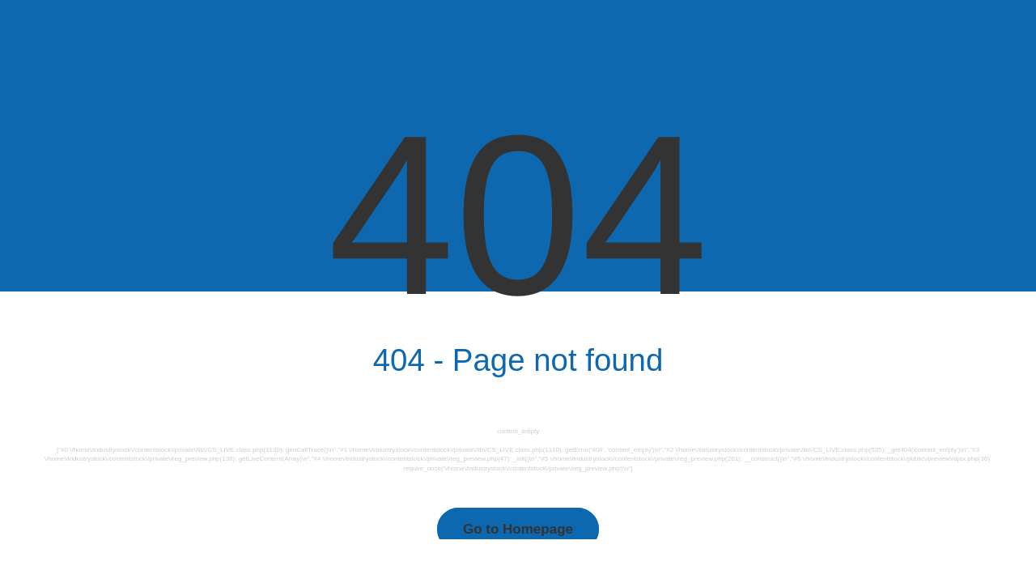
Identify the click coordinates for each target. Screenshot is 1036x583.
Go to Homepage (518, 529)
